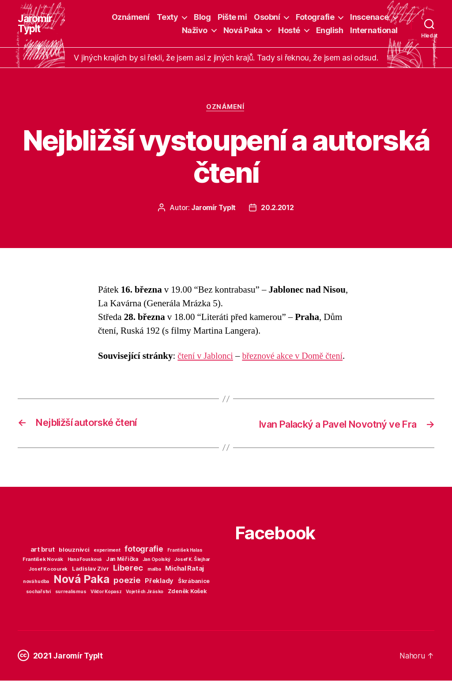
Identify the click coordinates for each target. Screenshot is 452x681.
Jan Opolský (156, 560)
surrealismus (71, 592)
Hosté (289, 30)
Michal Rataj (184, 568)
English (329, 30)
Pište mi (232, 17)
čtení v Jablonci (206, 357)
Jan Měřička (122, 560)
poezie (126, 580)
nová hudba (36, 582)
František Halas (184, 550)
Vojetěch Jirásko (144, 591)
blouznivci (74, 549)
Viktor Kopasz (106, 591)
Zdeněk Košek (187, 591)
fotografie (143, 549)
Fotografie (315, 17)
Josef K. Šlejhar (192, 560)
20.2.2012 (277, 208)
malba (154, 569)
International (374, 30)
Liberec (128, 568)
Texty (167, 17)
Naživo (194, 30)
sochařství (38, 592)
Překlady (159, 581)
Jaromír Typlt (36, 23)
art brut (42, 550)
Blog (202, 17)
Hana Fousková (85, 560)
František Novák (43, 560)
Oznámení (131, 17)
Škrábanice (194, 581)
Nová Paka (243, 30)
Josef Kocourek (48, 569)
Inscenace (369, 17)
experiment (107, 550)
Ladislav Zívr (90, 568)
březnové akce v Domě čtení (297, 357)
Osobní (267, 17)
